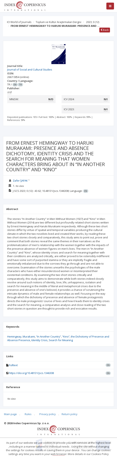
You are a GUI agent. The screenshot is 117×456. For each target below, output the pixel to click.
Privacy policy (47, 414)
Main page (10, 414)
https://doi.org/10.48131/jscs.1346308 (31, 373)
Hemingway (14, 336)
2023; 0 (92, 22)
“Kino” (66, 336)
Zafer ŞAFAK (20, 180)
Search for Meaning (61, 340)
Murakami (29, 336)
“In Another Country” (48, 336)
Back (105, 30)
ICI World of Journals (19, 22)
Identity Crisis (39, 340)
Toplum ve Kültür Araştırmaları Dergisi (58, 22)
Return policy (69, 414)
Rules (28, 414)
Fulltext (13, 365)
